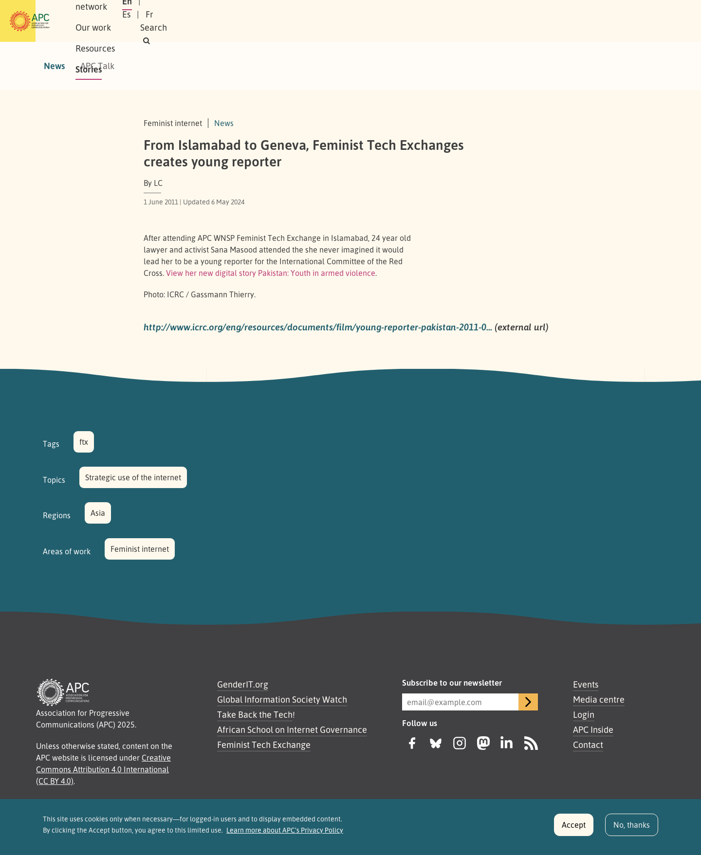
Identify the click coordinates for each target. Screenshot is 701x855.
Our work (222, 21)
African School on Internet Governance (292, 729)
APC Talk (97, 65)
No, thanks (631, 830)
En (532, 21)
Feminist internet (140, 549)
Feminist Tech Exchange (264, 744)
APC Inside (593, 729)
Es (556, 21)
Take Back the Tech (255, 714)
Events (585, 684)
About (116, 21)
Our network (166, 21)
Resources (275, 21)
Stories (322, 21)
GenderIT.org (242, 684)
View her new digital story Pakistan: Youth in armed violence (270, 273)
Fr (579, 21)
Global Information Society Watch (282, 699)
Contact (588, 744)
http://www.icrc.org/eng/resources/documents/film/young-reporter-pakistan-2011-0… (318, 327)
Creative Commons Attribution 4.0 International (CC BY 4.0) (103, 769)
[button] (639, 21)
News (54, 65)
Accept (574, 830)
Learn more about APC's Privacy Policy (284, 835)
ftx (83, 442)
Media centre (599, 699)
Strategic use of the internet (133, 477)
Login (583, 714)
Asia (98, 513)
